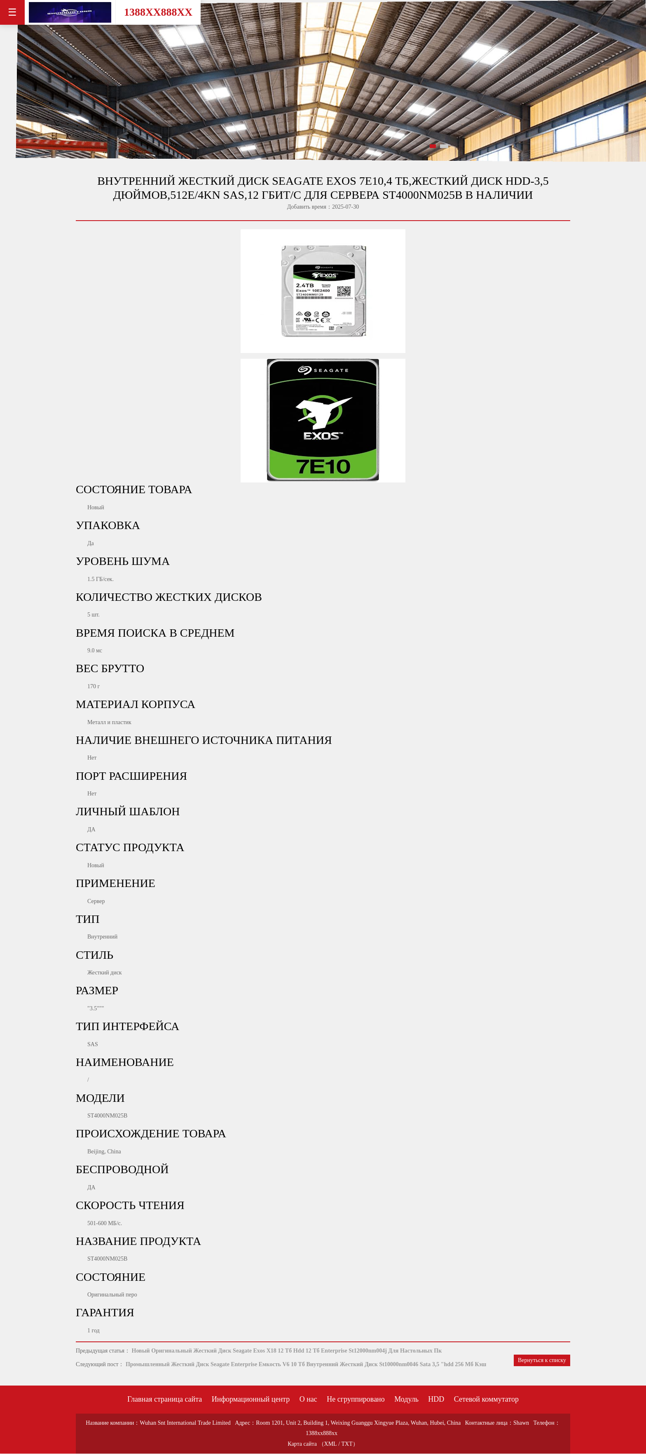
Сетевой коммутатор (486, 1399)
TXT (347, 1444)
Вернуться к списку (542, 1360)
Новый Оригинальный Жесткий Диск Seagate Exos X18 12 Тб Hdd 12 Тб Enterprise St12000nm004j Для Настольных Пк (287, 1351)
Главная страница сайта (164, 1399)
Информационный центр (251, 1399)
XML (330, 1444)
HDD (436, 1399)
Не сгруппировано (355, 1399)
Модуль (406, 1399)
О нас (308, 1399)
